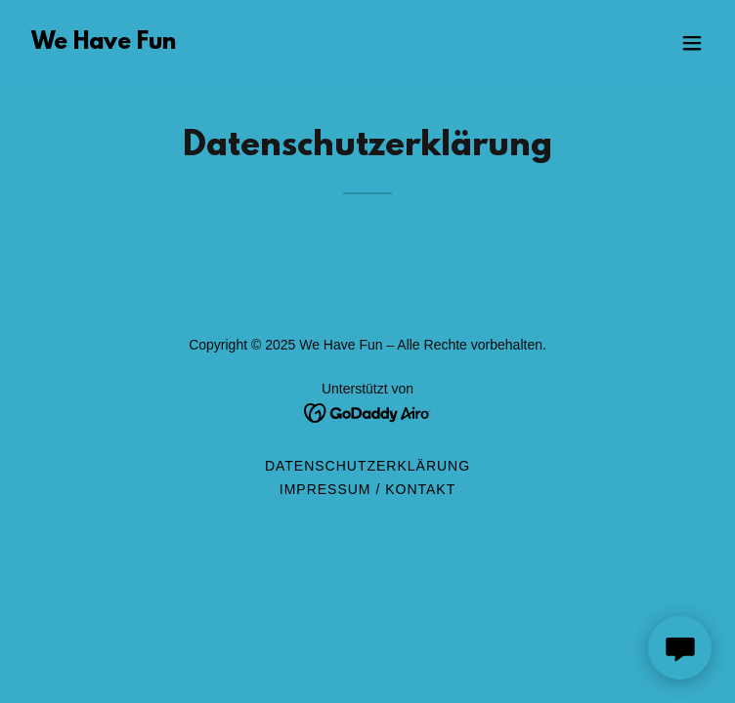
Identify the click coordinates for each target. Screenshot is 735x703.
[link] (103, 43)
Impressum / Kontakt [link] (367, 489)
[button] (692, 42)
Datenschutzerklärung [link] (367, 466)
